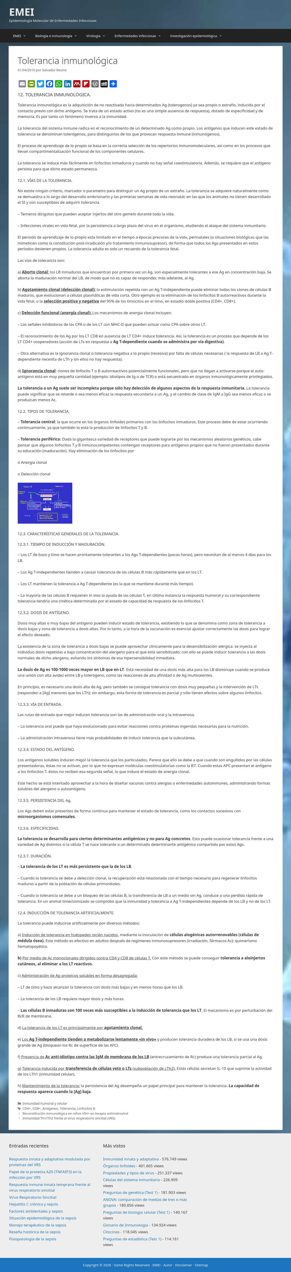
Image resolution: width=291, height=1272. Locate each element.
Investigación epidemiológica (198, 36)
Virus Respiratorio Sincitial (32, 1197)
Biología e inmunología (58, 36)
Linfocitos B (86, 1108)
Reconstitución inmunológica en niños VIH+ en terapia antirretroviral (75, 1113)
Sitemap (201, 1265)
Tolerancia (67, 1108)
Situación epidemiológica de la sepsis (42, 1218)
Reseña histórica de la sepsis (35, 1231)
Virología (98, 36)
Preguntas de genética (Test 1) (130, 1192)
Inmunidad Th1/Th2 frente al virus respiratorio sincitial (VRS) (69, 1118)
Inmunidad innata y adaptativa (131, 1159)
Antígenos (50, 1108)
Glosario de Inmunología (125, 1225)
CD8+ (37, 1108)
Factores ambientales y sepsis (36, 1211)
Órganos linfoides (119, 1165)
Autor (168, 1265)
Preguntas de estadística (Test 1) (132, 1238)
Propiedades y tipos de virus (128, 1172)
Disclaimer (183, 1265)
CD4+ (27, 1108)
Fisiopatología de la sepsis (32, 1238)
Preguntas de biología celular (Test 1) (136, 1212)
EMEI (21, 12)
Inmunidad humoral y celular (45, 1103)
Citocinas (111, 1231)
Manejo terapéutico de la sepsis (37, 1225)
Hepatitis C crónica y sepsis (33, 1204)
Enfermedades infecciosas (140, 36)
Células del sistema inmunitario (131, 1179)
